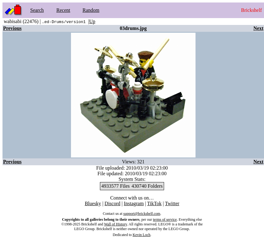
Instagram (134, 203)
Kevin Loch (141, 235)
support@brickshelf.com (141, 213)
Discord (112, 203)
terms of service (165, 219)
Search (37, 10)
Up (92, 21)
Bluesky (93, 203)
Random (90, 10)
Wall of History (115, 224)
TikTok (154, 203)
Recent (63, 10)
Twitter (172, 203)
